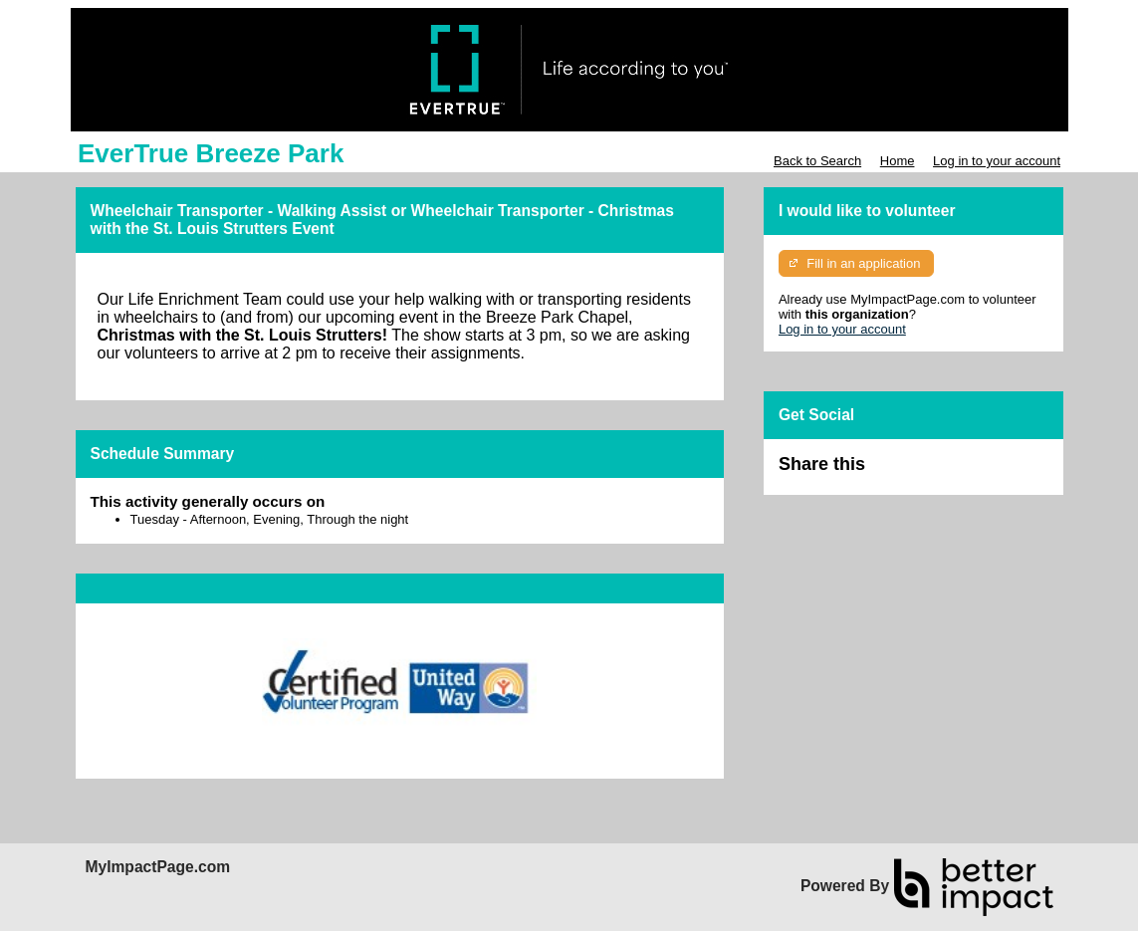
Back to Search (817, 160)
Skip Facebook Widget (930, 472)
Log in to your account (996, 160)
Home (897, 160)
